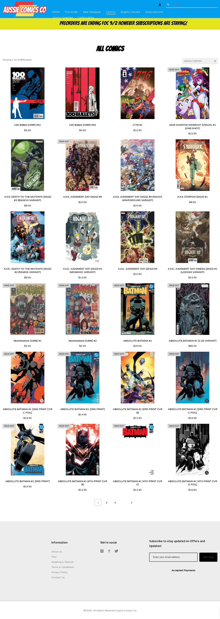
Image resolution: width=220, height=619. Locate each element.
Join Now (208, 557)
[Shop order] (199, 61)
